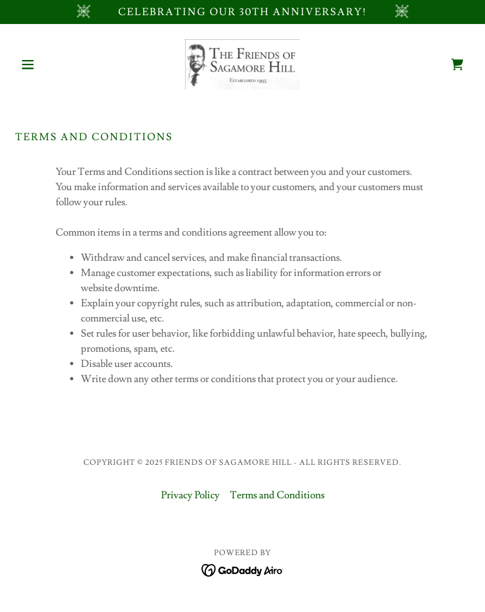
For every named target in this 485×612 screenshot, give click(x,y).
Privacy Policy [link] (190, 495)
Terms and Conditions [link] (277, 495)
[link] (242, 64)
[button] (49, 64)
